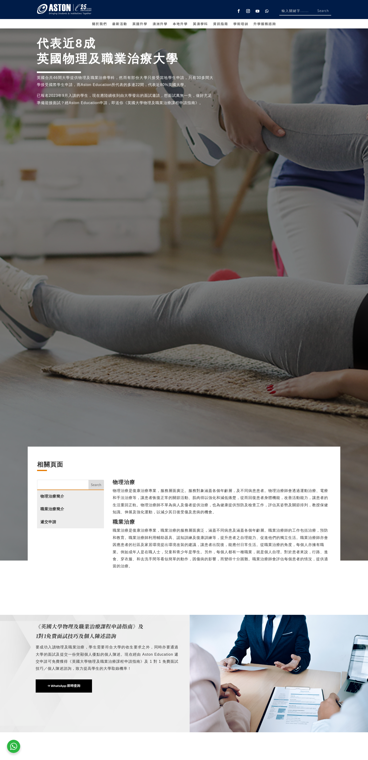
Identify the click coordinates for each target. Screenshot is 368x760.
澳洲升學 (160, 24)
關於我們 (99, 24)
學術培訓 (240, 24)
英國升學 (139, 24)
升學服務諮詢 (264, 24)
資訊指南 (220, 24)
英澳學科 (200, 24)
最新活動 (119, 24)
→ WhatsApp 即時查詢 (63, 686)
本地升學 (180, 24)
